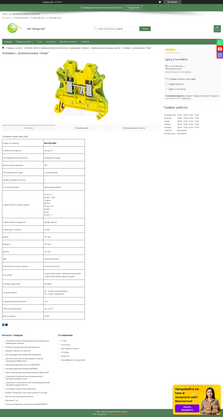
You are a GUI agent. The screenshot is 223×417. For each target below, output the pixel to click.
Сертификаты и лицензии (73, 360)
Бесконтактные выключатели (19, 396)
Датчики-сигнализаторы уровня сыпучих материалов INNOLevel (24, 359)
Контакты (50, 41)
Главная (8, 41)
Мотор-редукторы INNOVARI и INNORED (23, 354)
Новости (85, 41)
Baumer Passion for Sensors (18, 350)
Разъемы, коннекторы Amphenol (21, 388)
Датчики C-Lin (12, 400)
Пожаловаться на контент (120, 414)
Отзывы (65, 352)
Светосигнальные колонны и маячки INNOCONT (27, 372)
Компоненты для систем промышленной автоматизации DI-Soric (24, 377)
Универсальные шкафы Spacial (105, 48)
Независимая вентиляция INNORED (22, 368)
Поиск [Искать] (145, 29)
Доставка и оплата (68, 41)
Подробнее (133, 7)
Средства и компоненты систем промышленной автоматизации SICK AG (28, 383)
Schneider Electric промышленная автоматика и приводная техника (56, 48)
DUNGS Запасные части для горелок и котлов (26, 392)
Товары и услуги (23, 41)
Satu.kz (124, 411)
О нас (39, 41)
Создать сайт (47, 2)
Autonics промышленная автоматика (22, 347)
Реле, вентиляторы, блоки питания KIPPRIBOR (26, 404)
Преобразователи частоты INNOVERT (23, 364)
